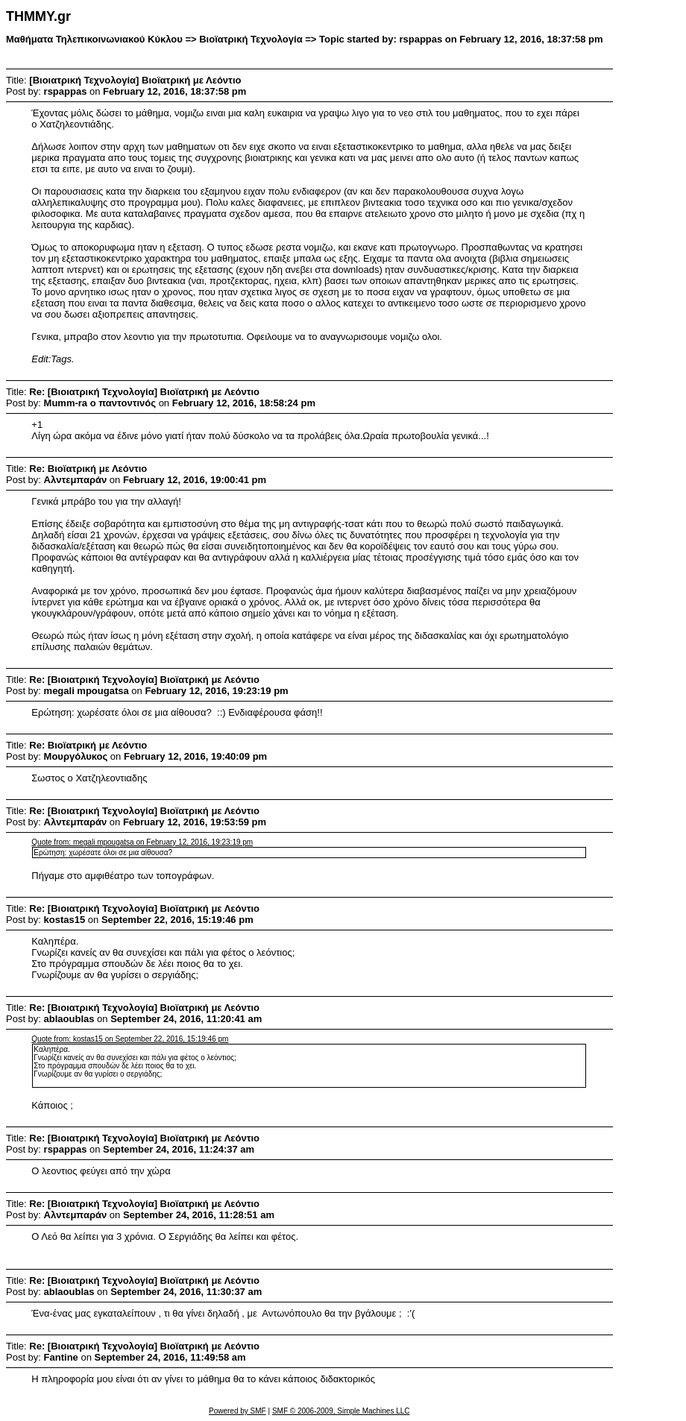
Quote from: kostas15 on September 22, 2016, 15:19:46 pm (129, 1039)
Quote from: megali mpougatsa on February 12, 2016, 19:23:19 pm (142, 842)
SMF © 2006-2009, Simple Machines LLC (341, 1411)
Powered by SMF (237, 1411)
